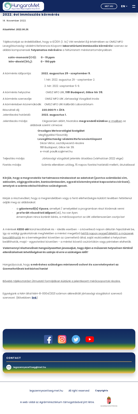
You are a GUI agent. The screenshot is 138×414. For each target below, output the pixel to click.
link (34, 297)
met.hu (109, 6)
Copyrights (101, 390)
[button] (124, 6)
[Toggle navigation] (133, 6)
